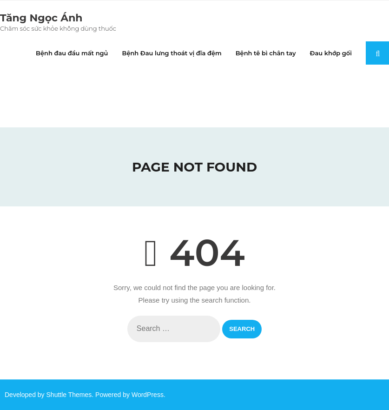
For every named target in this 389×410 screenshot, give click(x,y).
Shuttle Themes (69, 394)
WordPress (148, 394)
